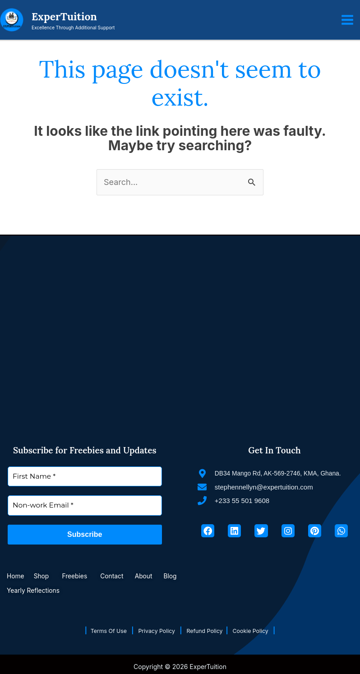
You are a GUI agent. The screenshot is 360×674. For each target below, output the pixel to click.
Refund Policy (209, 630)
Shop (44, 576)
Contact (118, 576)
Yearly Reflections (39, 590)
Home (16, 576)
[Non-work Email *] (85, 506)
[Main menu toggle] (347, 20)
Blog (180, 576)
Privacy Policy (156, 630)
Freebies (79, 576)
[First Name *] (85, 476)
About (153, 576)
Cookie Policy (261, 630)
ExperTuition (68, 17)
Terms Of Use (102, 630)
